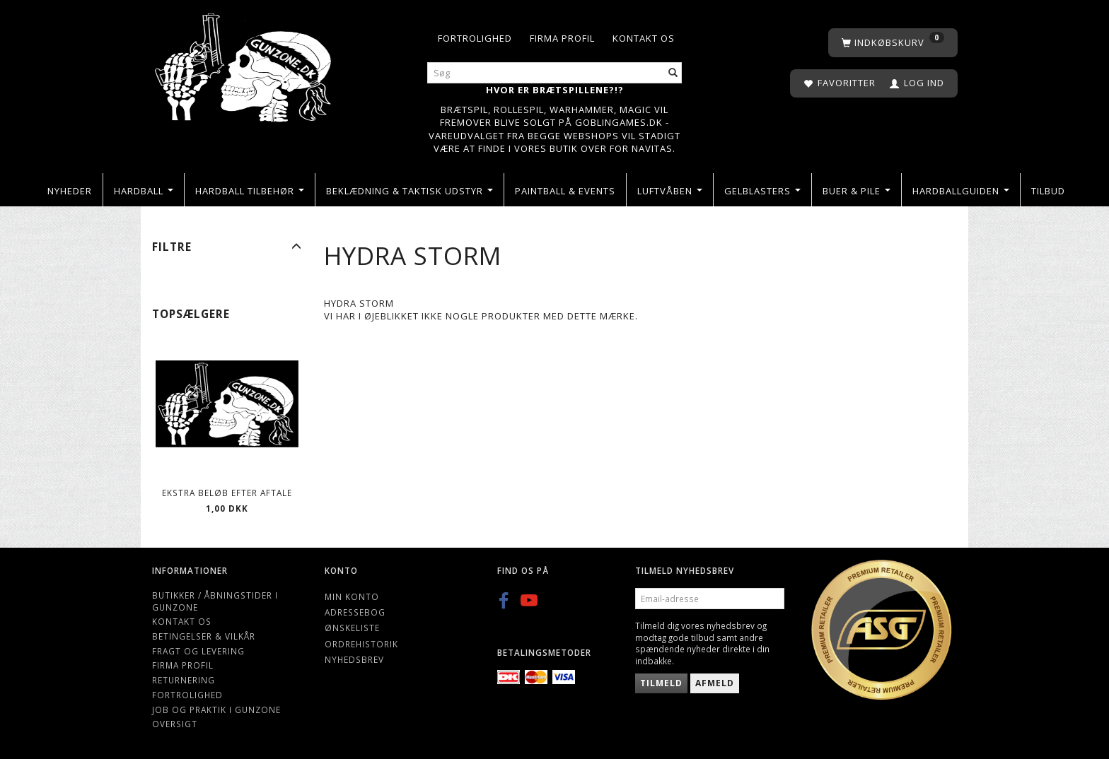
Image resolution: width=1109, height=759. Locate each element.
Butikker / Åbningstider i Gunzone (215, 601)
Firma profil (562, 38)
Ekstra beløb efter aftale (227, 492)
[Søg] (673, 73)
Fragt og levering (198, 651)
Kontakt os (643, 38)
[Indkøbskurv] (893, 42)
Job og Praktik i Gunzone (216, 709)
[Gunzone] (244, 64)
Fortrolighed (475, 38)
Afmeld (714, 683)
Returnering (183, 680)
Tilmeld (661, 683)
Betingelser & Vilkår (203, 636)
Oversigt (174, 723)
